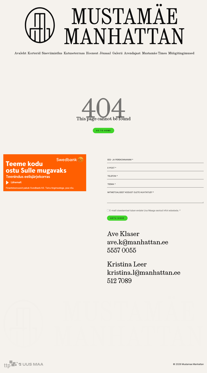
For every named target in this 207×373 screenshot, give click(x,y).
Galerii (117, 53)
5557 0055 (121, 250)
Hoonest (92, 53)
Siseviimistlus (52, 53)
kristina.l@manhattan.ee (143, 272)
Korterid (34, 53)
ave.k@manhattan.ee (137, 242)
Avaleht (20, 53)
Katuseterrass (74, 53)
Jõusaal (105, 53)
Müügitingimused (181, 53)
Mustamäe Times (154, 53)
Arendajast (132, 53)
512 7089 (119, 281)
